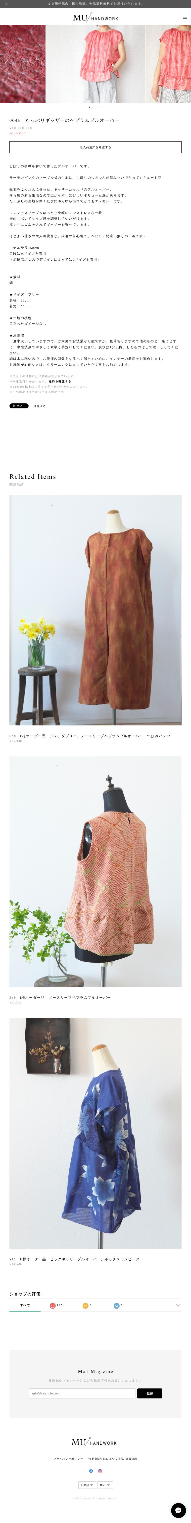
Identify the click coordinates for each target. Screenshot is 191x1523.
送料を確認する (60, 381)
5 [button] (102, 107)
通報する (40, 406)
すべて (25, 1305)
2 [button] (92, 107)
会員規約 (132, 1458)
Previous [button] (7, 62)
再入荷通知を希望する (95, 147)
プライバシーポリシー (68, 1458)
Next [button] (183, 62)
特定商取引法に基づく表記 (106, 1458)
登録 (149, 1393)
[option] (95, 63)
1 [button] (89, 107)
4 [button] (99, 107)
